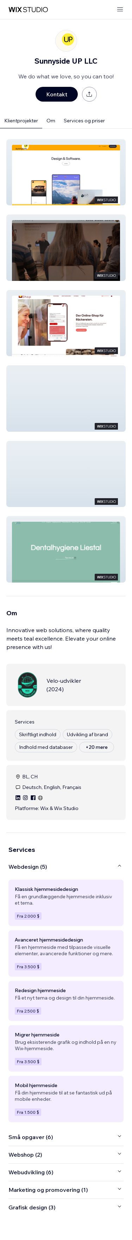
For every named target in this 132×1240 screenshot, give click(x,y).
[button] (66, 172)
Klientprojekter (21, 120)
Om (50, 120)
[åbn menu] (120, 9)
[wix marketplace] (28, 10)
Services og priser (84, 120)
